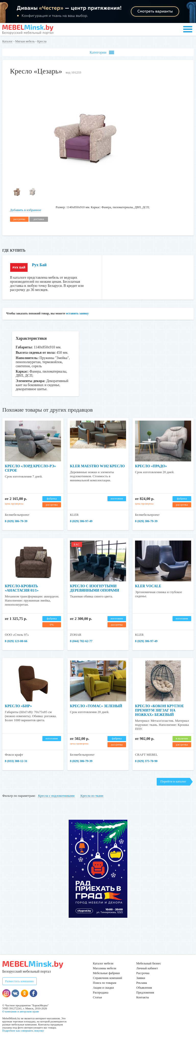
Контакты (142, 997)
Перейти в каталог (173, 781)
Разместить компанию (19, 981)
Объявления (144, 987)
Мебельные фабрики (106, 973)
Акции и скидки (103, 987)
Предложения (145, 992)
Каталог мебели (103, 963)
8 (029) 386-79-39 (16, 521)
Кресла (41, 41)
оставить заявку (77, 313)
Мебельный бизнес (148, 963)
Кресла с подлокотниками (56, 796)
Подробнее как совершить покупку (23, 1030)
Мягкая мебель (25, 41)
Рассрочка (142, 973)
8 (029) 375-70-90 (146, 761)
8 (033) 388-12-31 (16, 761)
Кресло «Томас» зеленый (96, 706)
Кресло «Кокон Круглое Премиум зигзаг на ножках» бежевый (159, 710)
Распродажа (100, 992)
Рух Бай (39, 265)
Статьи (97, 997)
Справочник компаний (107, 978)
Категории (102, 52)
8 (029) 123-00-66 (16, 641)
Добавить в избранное (25, 210)
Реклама (141, 983)
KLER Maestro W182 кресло (97, 466)
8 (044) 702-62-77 (81, 641)
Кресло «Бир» (18, 706)
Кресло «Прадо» (151, 466)
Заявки (140, 978)
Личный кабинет (147, 968)
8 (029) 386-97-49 (81, 521)
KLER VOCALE (148, 586)
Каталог (7, 41)
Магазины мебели (104, 968)
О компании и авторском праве (20, 1011)
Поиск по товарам (104, 983)
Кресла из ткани (91, 796)
